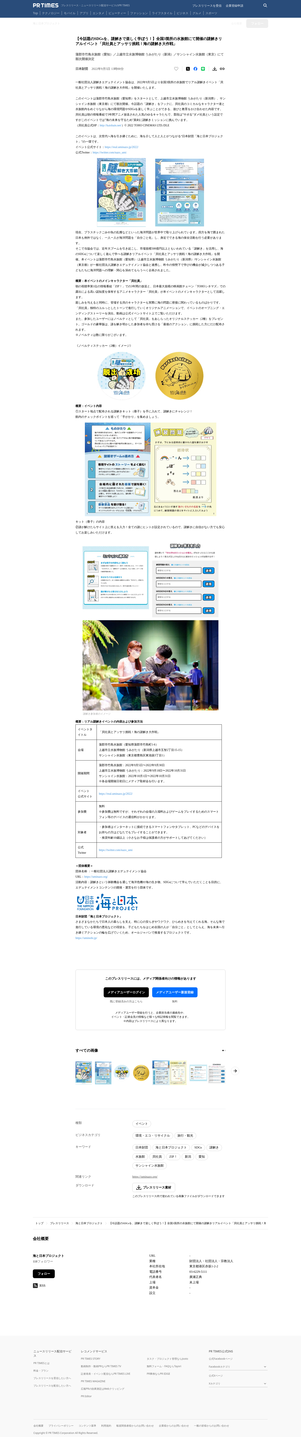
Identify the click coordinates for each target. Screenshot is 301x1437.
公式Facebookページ (221, 1358)
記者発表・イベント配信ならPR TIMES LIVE (105, 1374)
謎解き (214, 1147)
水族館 (140, 1156)
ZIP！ (173, 1156)
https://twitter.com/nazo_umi (109, 152)
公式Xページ (216, 1375)
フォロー (44, 1273)
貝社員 (157, 1156)
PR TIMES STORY (90, 1358)
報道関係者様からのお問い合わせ (135, 1425)
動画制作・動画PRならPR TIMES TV (101, 1366)
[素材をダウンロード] (214, 68)
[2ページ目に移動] (225, 1050)
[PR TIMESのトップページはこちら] (81, 5)
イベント (141, 1123)
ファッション (139, 13)
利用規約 (106, 1425)
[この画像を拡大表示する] (93, 1072)
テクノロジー (51, 13)
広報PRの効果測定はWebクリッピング (102, 1389)
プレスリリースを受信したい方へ (52, 1378)
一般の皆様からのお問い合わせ (211, 1425)
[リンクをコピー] (222, 68)
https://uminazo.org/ (96, 876)
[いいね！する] (176, 68)
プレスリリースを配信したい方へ (52, 1385)
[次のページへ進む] (235, 1071)
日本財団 (141, 1147)
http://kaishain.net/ (111, 125)
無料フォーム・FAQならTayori (164, 1366)
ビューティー (117, 13)
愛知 (202, 1156)
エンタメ (98, 13)
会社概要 (38, 1425)
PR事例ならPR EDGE (158, 1374)
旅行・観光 (185, 1135)
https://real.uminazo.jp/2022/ (122, 147)
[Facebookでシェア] (195, 68)
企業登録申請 (234, 6)
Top (35, 13)
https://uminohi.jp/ (86, 938)
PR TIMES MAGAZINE (93, 1381)
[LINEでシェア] (203, 68)
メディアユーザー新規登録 (175, 992)
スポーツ (211, 13)
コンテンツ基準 (87, 1425)
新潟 (188, 1156)
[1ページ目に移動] (223, 1050)
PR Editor (86, 1396)
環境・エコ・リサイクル (152, 1135)
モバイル (69, 13)
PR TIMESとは (41, 1363)
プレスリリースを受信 (207, 6)
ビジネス (182, 13)
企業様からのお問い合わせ (174, 1425)
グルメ (197, 13)
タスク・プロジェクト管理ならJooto (167, 1358)
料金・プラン (40, 1370)
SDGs (198, 1147)
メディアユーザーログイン (126, 992)
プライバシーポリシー (61, 1425)
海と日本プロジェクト (171, 1147)
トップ (39, 1223)
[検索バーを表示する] (265, 5)
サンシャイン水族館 (149, 1165)
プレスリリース (59, 1223)
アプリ (84, 13)
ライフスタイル (162, 13)
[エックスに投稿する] (188, 68)
